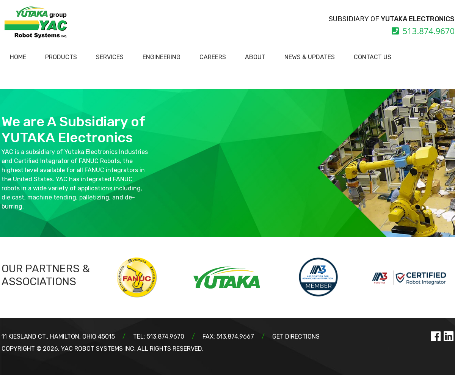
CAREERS (212, 57)
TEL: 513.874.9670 (158, 336)
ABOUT (255, 57)
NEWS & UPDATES (309, 57)
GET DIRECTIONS (296, 336)
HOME (18, 57)
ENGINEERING (161, 57)
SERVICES (110, 57)
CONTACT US (372, 57)
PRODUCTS (61, 57)
